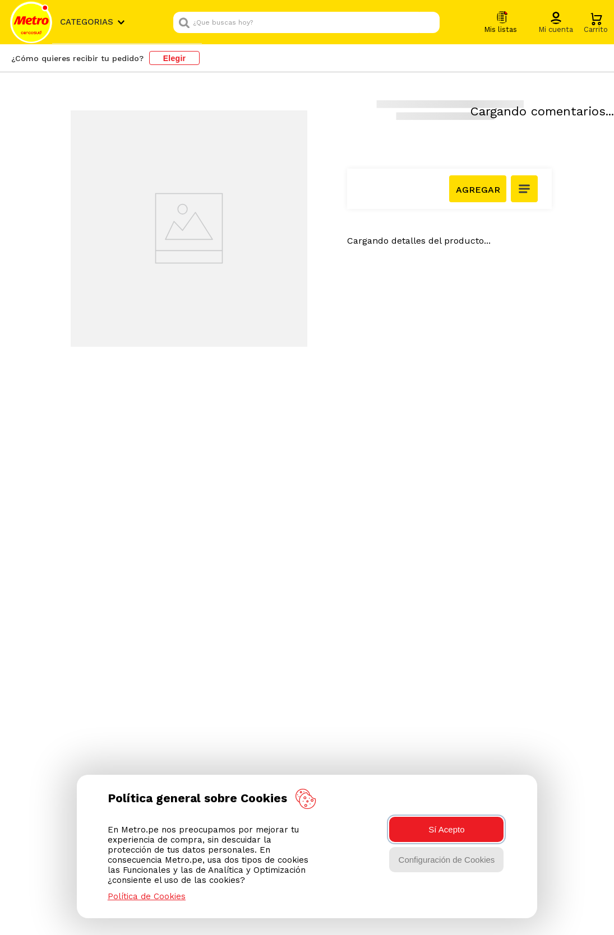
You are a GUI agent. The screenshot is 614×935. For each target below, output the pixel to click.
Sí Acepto (446, 829)
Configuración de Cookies (447, 859)
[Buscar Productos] (446, 22)
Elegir (174, 58)
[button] (592, 23)
